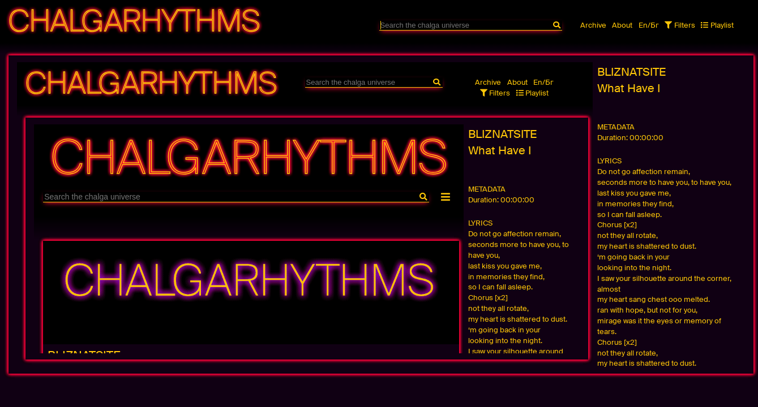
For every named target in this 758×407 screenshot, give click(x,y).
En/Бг (649, 25)
